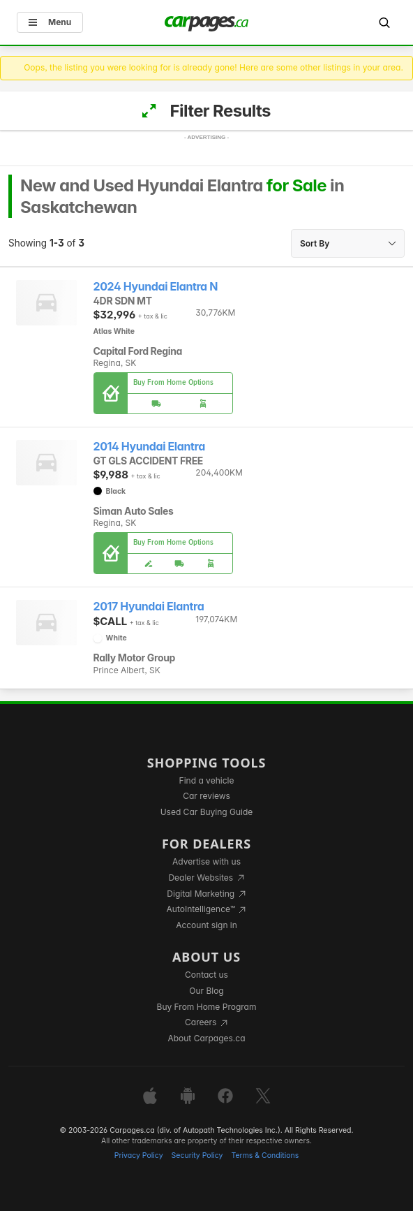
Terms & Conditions (265, 1155)
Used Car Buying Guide (206, 812)
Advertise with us (206, 861)
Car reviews (206, 796)
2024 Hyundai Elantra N (155, 286)
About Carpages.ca (206, 1038)
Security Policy (197, 1155)
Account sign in (206, 925)
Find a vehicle (206, 780)
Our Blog (206, 990)
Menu (50, 22)
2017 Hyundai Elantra (148, 606)
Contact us (206, 974)
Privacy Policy (138, 1155)
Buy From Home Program (207, 1006)
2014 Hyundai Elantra (149, 446)
